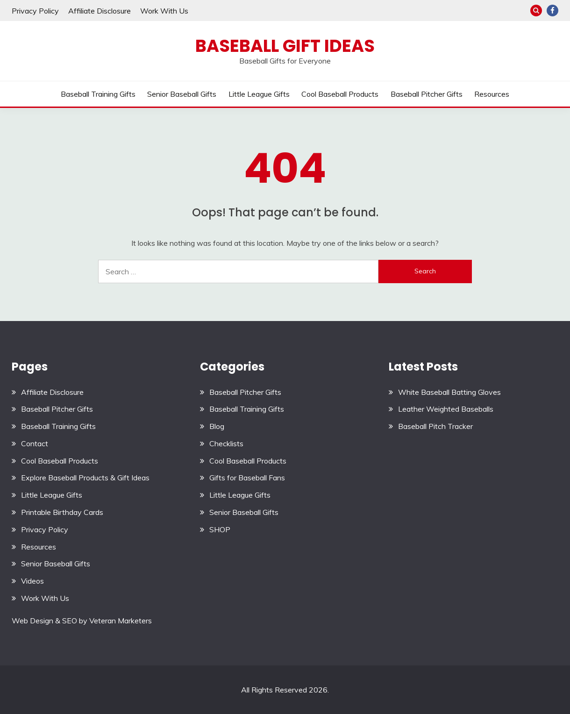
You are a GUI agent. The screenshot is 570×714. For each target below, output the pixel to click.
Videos (32, 580)
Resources (491, 94)
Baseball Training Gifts (98, 94)
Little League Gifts (259, 94)
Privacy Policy (35, 10)
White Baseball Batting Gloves (449, 392)
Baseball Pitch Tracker (435, 426)
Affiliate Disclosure (99, 10)
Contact (34, 443)
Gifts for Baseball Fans (247, 477)
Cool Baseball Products (339, 94)
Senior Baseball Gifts (181, 94)
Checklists (226, 443)
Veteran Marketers (120, 620)
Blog (216, 426)
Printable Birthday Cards (62, 512)
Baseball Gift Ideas (285, 46)
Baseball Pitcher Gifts (427, 94)
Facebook (552, 10)
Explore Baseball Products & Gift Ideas (85, 477)
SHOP (219, 529)
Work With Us (164, 10)
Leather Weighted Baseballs (445, 409)
